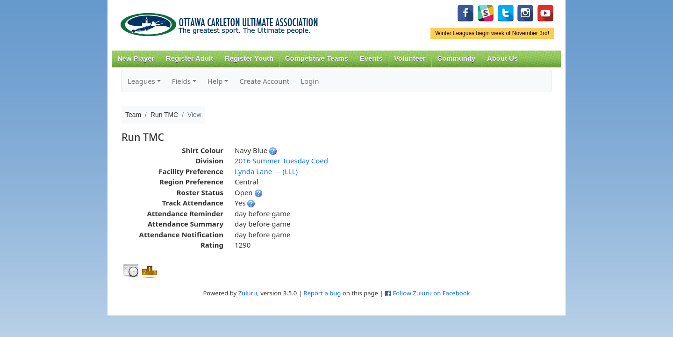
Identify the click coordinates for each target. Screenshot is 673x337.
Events (371, 58)
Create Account (264, 81)
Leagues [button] (141, 81)
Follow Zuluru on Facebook (431, 293)
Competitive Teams (316, 58)
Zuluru (248, 293)
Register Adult (189, 58)
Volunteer (409, 58)
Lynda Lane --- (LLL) (266, 171)
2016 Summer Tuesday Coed (281, 160)
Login (310, 81)
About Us (502, 58)
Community (456, 58)
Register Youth (249, 58)
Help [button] (215, 81)
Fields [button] (181, 81)
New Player (135, 58)
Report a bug (322, 293)
